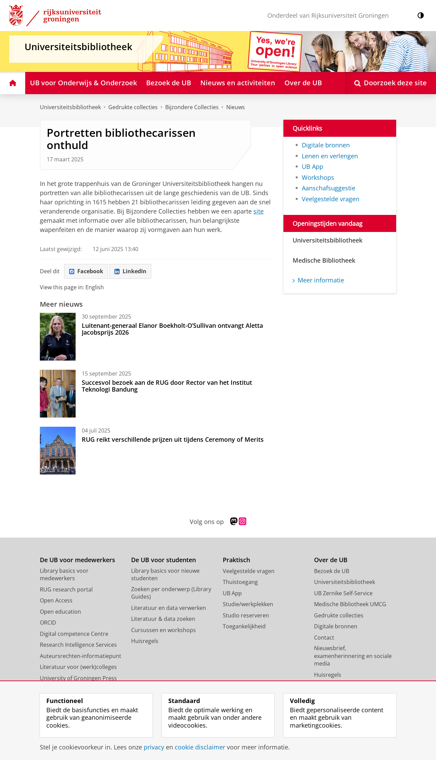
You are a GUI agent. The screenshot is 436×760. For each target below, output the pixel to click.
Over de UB (330, 560)
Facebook (86, 271)
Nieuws (235, 107)
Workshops (318, 177)
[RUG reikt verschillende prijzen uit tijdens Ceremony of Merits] (58, 450)
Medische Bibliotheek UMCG (350, 604)
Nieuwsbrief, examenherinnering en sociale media (353, 655)
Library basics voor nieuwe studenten (165, 574)
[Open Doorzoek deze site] (390, 83)
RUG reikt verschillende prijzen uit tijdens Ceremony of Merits (173, 439)
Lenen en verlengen (330, 156)
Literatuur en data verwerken (168, 608)
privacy (154, 747)
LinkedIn (130, 271)
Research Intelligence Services (78, 644)
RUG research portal (66, 589)
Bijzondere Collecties (192, 107)
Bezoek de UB (331, 571)
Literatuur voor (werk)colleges (78, 667)
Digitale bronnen (326, 145)
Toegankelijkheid (244, 626)
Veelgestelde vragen (330, 199)
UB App (312, 166)
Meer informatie (318, 280)
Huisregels (144, 641)
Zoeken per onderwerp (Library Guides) (171, 593)
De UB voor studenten (163, 560)
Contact (324, 637)
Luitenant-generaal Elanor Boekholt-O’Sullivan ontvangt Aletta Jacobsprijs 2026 (172, 328)
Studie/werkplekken (248, 604)
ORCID (48, 622)
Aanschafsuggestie (328, 188)
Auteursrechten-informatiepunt (80, 656)
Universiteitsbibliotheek (70, 107)
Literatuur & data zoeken (163, 619)
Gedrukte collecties (133, 107)
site (258, 211)
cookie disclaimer (200, 747)
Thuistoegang (240, 582)
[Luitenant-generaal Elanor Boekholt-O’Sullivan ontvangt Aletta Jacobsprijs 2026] (58, 337)
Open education (60, 611)
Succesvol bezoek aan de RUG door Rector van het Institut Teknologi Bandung (167, 385)
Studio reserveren (246, 615)
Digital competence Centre (74, 634)
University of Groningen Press (78, 678)
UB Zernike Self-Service (343, 593)
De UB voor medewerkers (77, 560)
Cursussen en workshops (163, 630)
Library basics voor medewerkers (64, 574)
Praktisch (236, 560)
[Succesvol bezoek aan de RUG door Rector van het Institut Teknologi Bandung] (58, 394)
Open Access (56, 600)
